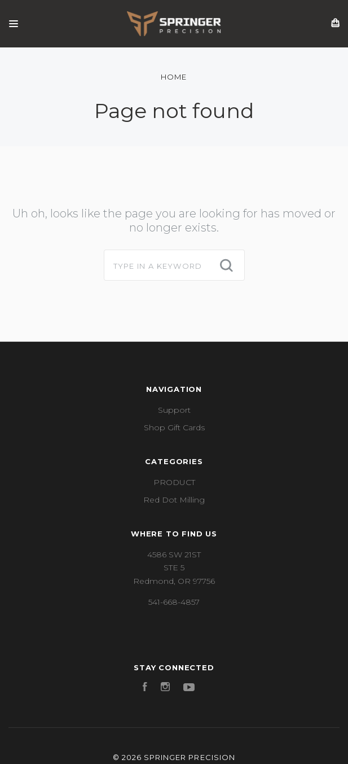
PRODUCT (174, 482)
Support (174, 410)
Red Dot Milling (174, 500)
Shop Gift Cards (174, 427)
